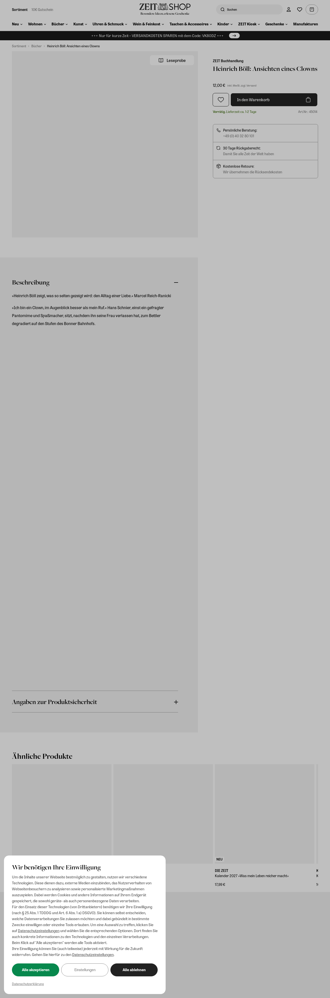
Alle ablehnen (134, 969)
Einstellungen (84, 969)
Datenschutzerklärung (28, 983)
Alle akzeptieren (35, 969)
